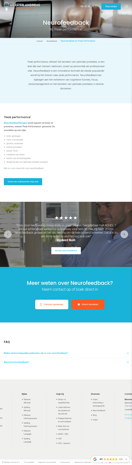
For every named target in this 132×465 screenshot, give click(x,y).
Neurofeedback (52, 41)
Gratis (95, 420)
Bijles (24, 394)
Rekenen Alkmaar (27, 401)
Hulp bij (60, 394)
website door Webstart (82, 462)
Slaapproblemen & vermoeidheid (65, 420)
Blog (95, 415)
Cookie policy (65, 462)
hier (9, 168)
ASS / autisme (64, 443)
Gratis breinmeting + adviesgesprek (99, 403)
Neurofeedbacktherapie (15, 123)
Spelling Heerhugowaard (30, 424)
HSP (60, 439)
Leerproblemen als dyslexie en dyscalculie (64, 411)
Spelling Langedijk (27, 440)
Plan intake (111, 6)
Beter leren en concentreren (63, 428)
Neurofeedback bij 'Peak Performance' (78, 41)
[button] (124, 234)
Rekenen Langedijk (27, 432)
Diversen (40, 41)
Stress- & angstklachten (64, 401)
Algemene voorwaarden (47, 462)
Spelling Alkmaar (27, 409)
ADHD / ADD (63, 434)
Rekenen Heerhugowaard (30, 417)
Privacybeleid (29, 462)
